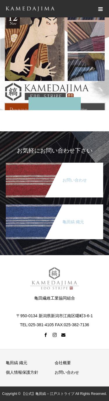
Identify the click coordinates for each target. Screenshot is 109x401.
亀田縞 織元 (16, 362)
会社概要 (63, 362)
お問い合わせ (67, 372)
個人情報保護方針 (22, 372)
